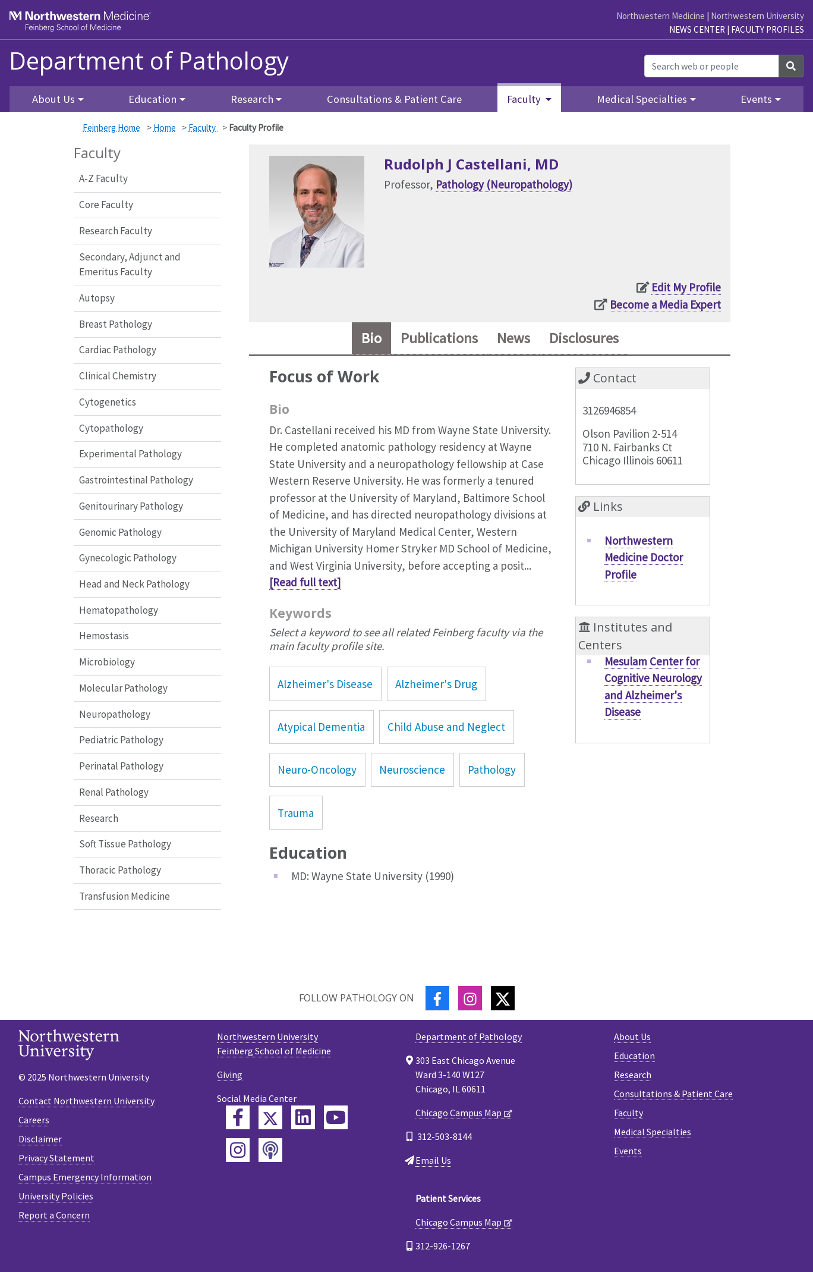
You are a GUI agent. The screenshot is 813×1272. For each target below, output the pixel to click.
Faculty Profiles (767, 29)
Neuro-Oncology (317, 769)
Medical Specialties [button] (642, 99)
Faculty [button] (525, 99)
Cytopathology (111, 428)
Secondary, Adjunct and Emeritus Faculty (130, 264)
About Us (632, 1036)
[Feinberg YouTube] (336, 1117)
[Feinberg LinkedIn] (303, 1117)
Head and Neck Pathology (134, 584)
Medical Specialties (652, 1132)
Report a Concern (54, 1215)
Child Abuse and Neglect (446, 727)
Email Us (433, 1160)
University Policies (55, 1196)
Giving (229, 1075)
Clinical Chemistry (117, 375)
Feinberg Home (111, 127)
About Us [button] (53, 99)
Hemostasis (104, 635)
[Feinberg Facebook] (238, 1117)
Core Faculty (106, 204)
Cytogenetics (107, 402)
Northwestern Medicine (660, 15)
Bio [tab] (371, 338)
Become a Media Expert (665, 304)
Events (628, 1151)
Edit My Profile (686, 287)
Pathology (492, 769)
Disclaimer (40, 1139)
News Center (697, 29)
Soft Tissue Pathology (125, 843)
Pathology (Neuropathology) (504, 184)
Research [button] (252, 99)
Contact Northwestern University (86, 1101)
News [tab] (513, 338)
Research (98, 818)
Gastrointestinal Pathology (136, 479)
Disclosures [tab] (584, 338)
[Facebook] (437, 998)
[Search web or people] (711, 66)
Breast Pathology (115, 324)
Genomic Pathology (120, 532)
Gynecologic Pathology (128, 557)
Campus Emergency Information (85, 1177)
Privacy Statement (56, 1158)
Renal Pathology (114, 792)
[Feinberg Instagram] (238, 1150)
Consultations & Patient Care (394, 99)
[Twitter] (503, 998)
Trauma (296, 813)
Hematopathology (118, 610)
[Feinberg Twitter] (270, 1117)
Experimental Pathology (130, 453)
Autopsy (97, 297)
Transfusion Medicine (124, 896)
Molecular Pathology (123, 688)
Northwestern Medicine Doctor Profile (643, 557)
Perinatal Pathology (121, 765)
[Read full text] (305, 582)
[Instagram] (470, 998)
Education (634, 1055)
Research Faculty (115, 230)
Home (164, 127)
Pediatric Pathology (121, 739)
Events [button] (756, 99)
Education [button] (152, 99)
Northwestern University (757, 15)
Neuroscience (412, 769)
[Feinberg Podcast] (270, 1150)
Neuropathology (114, 714)
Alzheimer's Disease (325, 684)
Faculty (203, 127)
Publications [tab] (439, 338)
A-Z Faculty (103, 178)
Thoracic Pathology (120, 870)
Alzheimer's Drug (436, 684)
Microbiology (107, 661)
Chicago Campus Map (458, 1113)
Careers (33, 1120)
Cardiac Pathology (117, 349)
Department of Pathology (149, 61)
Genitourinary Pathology (131, 506)
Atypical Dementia (321, 727)
